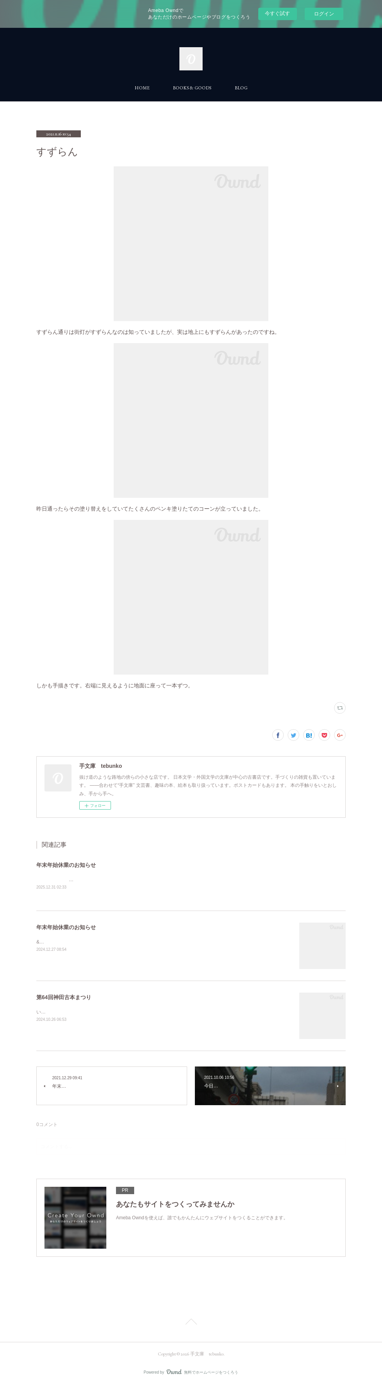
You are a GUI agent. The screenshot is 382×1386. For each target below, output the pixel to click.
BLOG (241, 88)
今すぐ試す (277, 13)
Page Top (191, 1323)
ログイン (324, 14)
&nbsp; (43, 942)
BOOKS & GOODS (192, 88)
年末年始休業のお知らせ (66, 865)
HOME (142, 88)
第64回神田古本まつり (63, 998)
